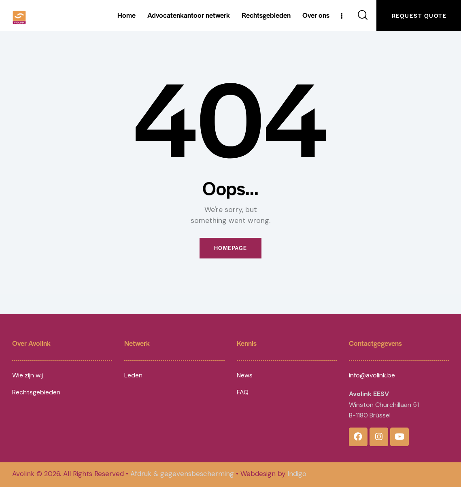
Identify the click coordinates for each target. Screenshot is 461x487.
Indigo (296, 474)
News (245, 375)
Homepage (230, 248)
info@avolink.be (372, 375)
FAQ (243, 392)
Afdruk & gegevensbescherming (182, 474)
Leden (133, 375)
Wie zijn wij (27, 375)
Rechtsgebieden (36, 392)
